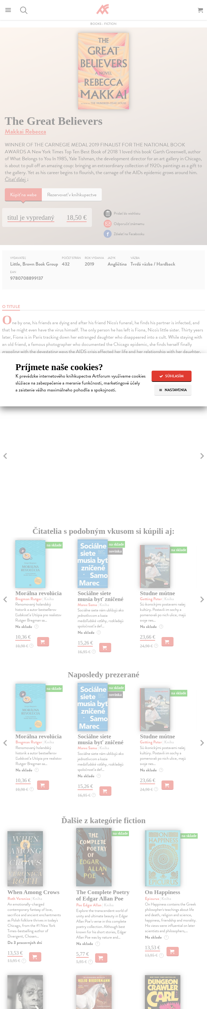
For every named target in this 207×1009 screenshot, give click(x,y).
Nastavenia (173, 390)
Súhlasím (171, 376)
